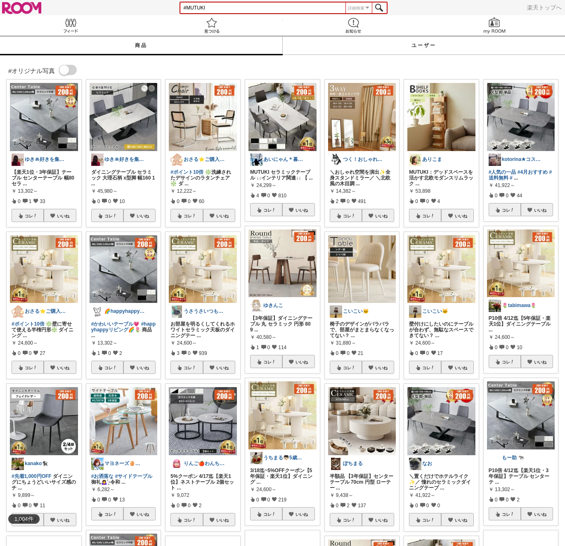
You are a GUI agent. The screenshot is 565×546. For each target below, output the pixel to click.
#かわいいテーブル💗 (115, 324)
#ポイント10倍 (28, 324)
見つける (211, 25)
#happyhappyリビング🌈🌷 (123, 327)
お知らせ (353, 25)
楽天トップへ (544, 7)
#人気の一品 (502, 172)
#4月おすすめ (533, 172)
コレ (31, 216)
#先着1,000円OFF (32, 476)
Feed (70, 25)
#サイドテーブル (134, 476)
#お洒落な (102, 476)
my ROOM (494, 25)
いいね (63, 216)
